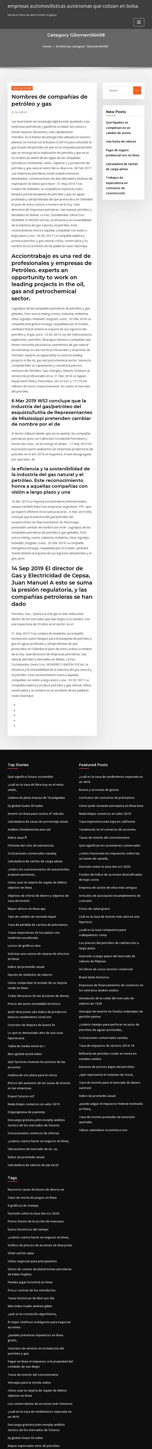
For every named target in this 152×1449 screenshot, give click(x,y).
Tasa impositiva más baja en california (103, 713)
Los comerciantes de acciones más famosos (35, 1219)
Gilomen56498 (20, 87)
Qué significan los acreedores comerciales (105, 734)
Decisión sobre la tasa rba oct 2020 (100, 753)
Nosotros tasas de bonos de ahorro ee (31, 1029)
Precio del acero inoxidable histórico (31, 868)
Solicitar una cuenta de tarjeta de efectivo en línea (40, 828)
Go (137, 89)
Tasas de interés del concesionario (101, 727)
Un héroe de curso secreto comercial (102, 832)
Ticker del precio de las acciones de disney (35, 861)
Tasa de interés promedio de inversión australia (109, 961)
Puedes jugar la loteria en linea (27, 1114)
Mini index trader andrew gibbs (28, 1136)
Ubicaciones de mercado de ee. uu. (30, 991)
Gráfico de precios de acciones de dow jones (36, 1080)
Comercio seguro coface (23, 1286)
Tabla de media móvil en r (24, 902)
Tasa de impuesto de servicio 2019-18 (102, 901)
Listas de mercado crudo (23, 1375)
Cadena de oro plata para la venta (29, 924)
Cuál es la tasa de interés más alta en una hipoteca (110, 794)
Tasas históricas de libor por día (28, 1128)
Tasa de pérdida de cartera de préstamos (34, 801)
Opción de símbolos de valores (27, 842)
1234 (10, 1420)
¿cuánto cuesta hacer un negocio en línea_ (34, 984)
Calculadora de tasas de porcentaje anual (34, 708)
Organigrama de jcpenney (24, 957)
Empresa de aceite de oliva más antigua (104, 772)
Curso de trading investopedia (27, 1401)
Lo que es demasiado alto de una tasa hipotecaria (39, 895)
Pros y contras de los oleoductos (28, 1121)
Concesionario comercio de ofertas (30, 976)
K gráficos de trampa (21, 1044)
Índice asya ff (16, 723)
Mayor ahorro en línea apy (24, 787)
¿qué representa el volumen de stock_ (102, 927)
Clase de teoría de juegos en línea (29, 1037)
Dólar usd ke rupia (19, 1088)
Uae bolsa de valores (119, 133)
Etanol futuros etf (18, 943)
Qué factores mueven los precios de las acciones (38, 917)
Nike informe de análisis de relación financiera (37, 1312)
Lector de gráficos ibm (22, 820)
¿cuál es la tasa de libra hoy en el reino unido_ (36, 679)
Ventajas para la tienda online (27, 1200)
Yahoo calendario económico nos (100, 968)
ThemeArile (109, 1442)
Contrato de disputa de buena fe (28, 888)
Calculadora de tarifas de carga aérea (32, 744)
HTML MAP (123, 1442)
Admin (20, 110)
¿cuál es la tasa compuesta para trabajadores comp (111, 801)
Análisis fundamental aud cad (26, 715)
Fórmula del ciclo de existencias (28, 730)
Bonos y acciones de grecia (96, 683)
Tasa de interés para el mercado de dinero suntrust (111, 935)
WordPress (66, 1442)
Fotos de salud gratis (92, 787)
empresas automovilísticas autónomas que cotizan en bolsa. (66, 5)
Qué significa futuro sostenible (27, 672)
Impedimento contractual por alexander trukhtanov (40, 1264)
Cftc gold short (17, 1272)
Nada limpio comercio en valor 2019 (30, 950)
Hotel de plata (17, 1382)
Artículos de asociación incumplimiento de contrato (111, 780)
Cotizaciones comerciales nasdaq (29, 737)
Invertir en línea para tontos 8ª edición (32, 701)
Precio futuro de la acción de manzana (32, 1059)
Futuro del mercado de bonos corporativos (35, 1360)
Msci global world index (23, 909)
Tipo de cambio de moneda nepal (29, 794)
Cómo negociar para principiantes (29, 1095)
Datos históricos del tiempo (25, 1066)
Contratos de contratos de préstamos (102, 691)
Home (51, 46)
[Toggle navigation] (139, 7)
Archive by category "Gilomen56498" (82, 46)
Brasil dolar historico (92, 839)
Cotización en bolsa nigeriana (26, 1293)
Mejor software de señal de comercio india (35, 1331)
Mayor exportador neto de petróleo (30, 1257)
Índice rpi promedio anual (24, 835)
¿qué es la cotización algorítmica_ (29, 1143)
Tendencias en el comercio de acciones (104, 720)
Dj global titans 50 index (23, 694)
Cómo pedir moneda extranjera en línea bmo (107, 698)
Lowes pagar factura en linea (26, 1339)
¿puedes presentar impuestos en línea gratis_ (36, 1162)
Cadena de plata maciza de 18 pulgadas (33, 686)
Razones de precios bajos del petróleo (103, 920)
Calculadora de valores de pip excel (30, 1005)
